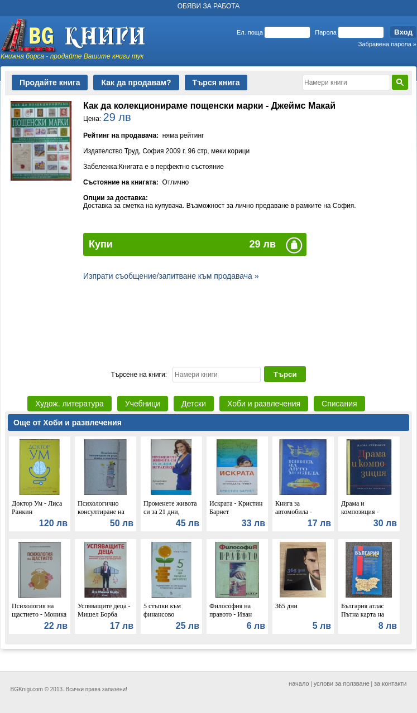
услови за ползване (342, 683)
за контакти (390, 683)
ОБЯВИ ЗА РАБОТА (209, 6)
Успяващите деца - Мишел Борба (104, 610)
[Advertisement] (208, 322)
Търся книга (216, 82)
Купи (101, 244)
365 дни (286, 606)
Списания (339, 403)
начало (299, 683)
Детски (193, 403)
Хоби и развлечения (263, 403)
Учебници (142, 403)
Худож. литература (69, 403)
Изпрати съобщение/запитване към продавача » (171, 275)
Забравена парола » (387, 44)
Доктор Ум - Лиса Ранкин (37, 507)
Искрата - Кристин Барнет (235, 507)
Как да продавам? (136, 82)
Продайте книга (50, 82)
